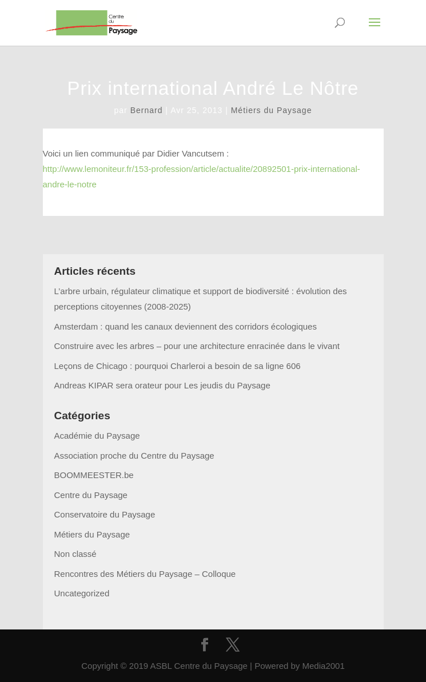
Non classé (75, 554)
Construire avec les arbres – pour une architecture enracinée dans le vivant (197, 346)
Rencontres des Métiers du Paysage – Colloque (145, 574)
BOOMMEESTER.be (94, 475)
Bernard (146, 110)
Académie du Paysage (97, 435)
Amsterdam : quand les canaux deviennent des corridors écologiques (185, 326)
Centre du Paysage (91, 495)
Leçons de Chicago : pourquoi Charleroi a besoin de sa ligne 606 (177, 366)
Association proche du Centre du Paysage (134, 455)
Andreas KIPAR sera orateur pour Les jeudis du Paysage (162, 385)
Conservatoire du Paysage (105, 514)
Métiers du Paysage (271, 110)
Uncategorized (82, 593)
